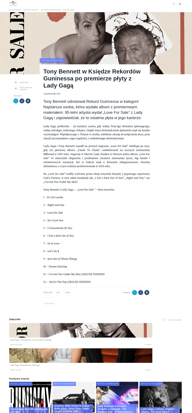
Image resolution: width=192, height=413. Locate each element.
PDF (58, 292)
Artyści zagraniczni (50, 10)
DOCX (67, 292)
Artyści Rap (68, 10)
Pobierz (46, 345)
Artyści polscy (31, 10)
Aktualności (15, 10)
